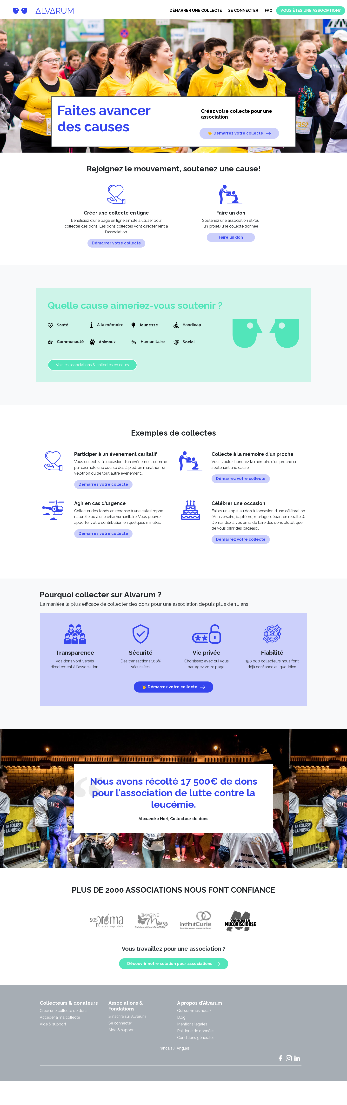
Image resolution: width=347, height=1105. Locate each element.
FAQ (269, 10)
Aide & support (53, 1028)
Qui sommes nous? (194, 1014)
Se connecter (243, 10)
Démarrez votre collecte (103, 488)
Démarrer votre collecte (116, 247)
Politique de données (195, 1034)
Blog (181, 1021)
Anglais (183, 1052)
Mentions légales (192, 1028)
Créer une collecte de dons (63, 1014)
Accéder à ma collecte (60, 1021)
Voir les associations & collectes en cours (92, 368)
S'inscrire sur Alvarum (127, 1020)
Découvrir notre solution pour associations (173, 967)
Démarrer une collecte (196, 10)
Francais (165, 1052)
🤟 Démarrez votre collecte (239, 133)
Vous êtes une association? (310, 10)
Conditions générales (195, 1041)
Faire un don (231, 241)
